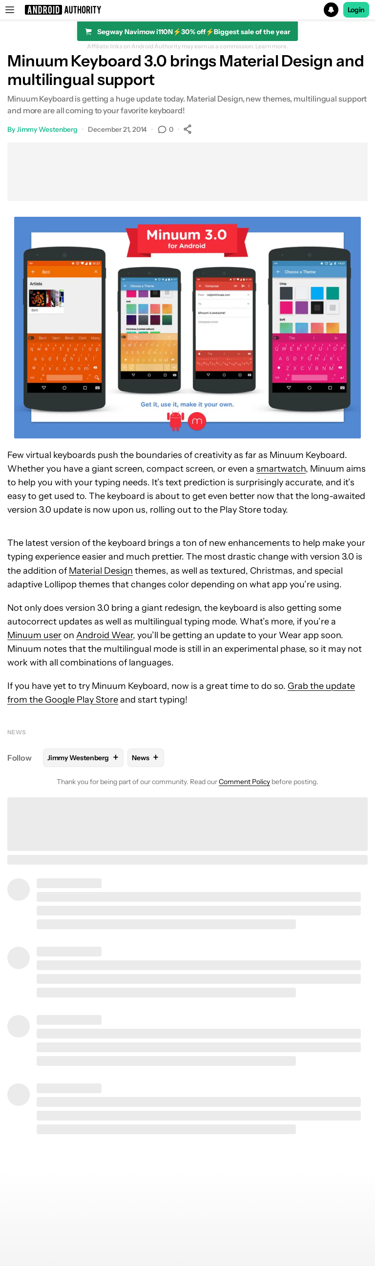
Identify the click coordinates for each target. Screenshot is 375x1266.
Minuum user (34, 635)
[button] (187, 10)
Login (356, 9)
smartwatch (281, 468)
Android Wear (104, 635)
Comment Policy (244, 781)
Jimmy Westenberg (47, 129)
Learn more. (271, 46)
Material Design (101, 570)
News (16, 732)
